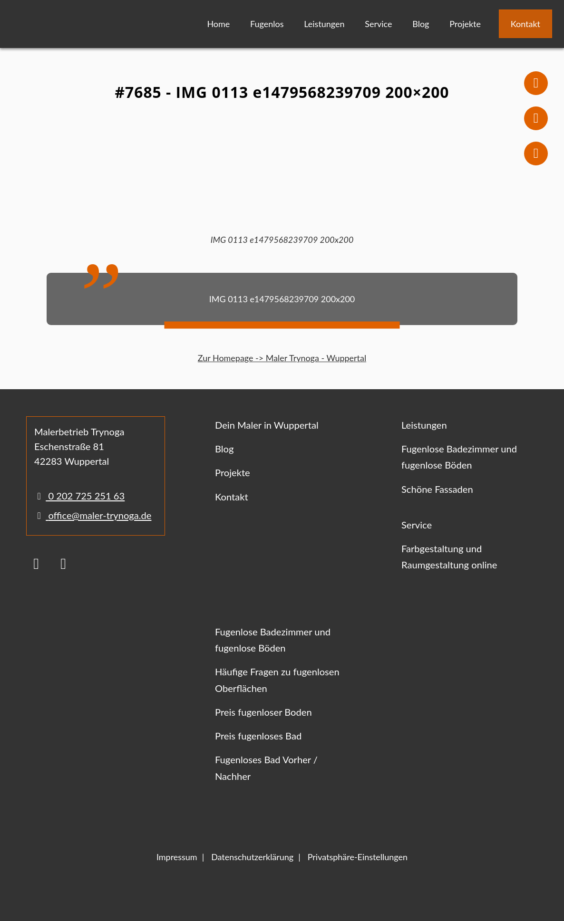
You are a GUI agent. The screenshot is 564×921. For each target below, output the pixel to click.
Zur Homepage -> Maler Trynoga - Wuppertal (282, 358)
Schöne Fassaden (437, 489)
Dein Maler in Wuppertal (267, 425)
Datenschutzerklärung (252, 857)
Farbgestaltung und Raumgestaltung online (449, 556)
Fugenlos (266, 24)
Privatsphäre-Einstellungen (358, 857)
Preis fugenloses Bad (258, 735)
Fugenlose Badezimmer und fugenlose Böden (459, 456)
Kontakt (525, 24)
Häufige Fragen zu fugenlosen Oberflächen (277, 679)
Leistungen (324, 24)
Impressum (176, 857)
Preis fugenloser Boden (263, 712)
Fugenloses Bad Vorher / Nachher (266, 767)
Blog (420, 24)
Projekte (465, 24)
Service (378, 24)
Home (218, 24)
